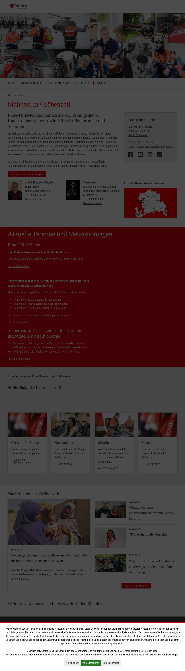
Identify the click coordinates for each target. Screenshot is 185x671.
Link (121, 643)
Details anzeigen (112, 662)
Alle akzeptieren (92, 662)
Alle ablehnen (73, 662)
